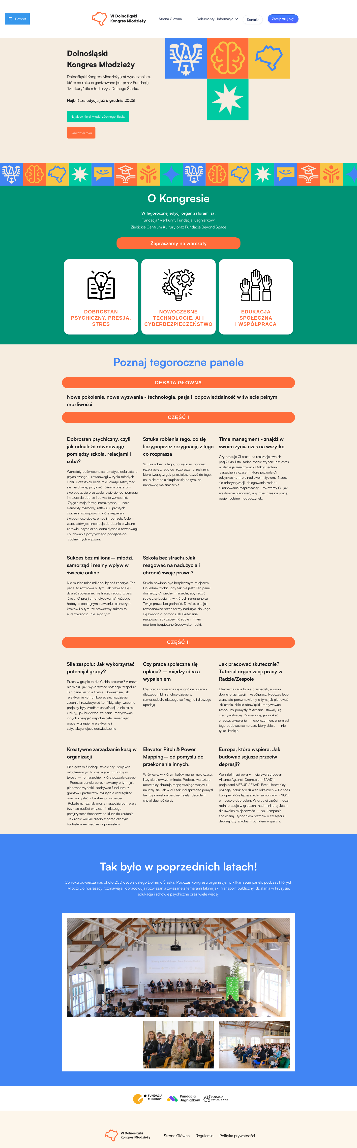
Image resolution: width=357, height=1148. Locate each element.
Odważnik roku (81, 133)
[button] (217, 19)
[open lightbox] (178, 967)
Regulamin (204, 1135)
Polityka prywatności (237, 1135)
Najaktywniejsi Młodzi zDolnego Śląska (98, 116)
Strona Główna (170, 19)
